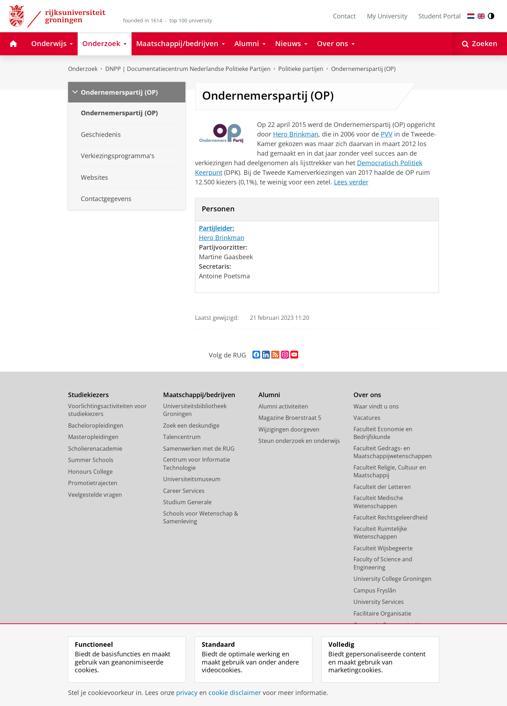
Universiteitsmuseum (192, 479)
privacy (186, 692)
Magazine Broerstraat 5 (289, 418)
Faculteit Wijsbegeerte (383, 548)
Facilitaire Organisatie (382, 613)
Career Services (184, 491)
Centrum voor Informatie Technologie (196, 464)
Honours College (90, 472)
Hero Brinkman (295, 134)
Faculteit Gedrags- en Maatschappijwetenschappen (392, 452)
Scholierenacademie (95, 448)
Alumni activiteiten (283, 406)
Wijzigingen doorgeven (288, 429)
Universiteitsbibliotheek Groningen (195, 410)
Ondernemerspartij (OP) (363, 69)
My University (387, 16)
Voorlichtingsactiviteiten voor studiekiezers (107, 410)
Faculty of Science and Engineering (382, 563)
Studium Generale (187, 502)
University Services (378, 602)
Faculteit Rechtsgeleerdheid (390, 517)
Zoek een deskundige (191, 425)
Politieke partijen (300, 69)
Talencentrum (182, 437)
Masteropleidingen (93, 437)
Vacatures (366, 418)
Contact (344, 16)
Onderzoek (83, 69)
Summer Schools (90, 460)
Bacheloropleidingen (95, 425)
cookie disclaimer (234, 692)
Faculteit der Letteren (382, 487)
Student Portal (439, 16)
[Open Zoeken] (479, 43)
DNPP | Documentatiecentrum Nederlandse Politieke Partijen (188, 69)
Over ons (367, 395)
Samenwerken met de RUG (199, 448)
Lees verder (351, 182)
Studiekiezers (88, 395)
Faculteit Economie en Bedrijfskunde (382, 433)
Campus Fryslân (374, 590)
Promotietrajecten (92, 483)
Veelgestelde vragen (95, 495)
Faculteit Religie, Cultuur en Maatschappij (389, 471)
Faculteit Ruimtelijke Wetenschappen (380, 533)
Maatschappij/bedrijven (199, 395)
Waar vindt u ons (376, 406)
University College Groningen (392, 579)
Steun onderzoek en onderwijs (299, 441)
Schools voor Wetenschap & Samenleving (200, 518)
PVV (386, 134)
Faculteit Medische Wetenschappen (378, 502)
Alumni (269, 395)
